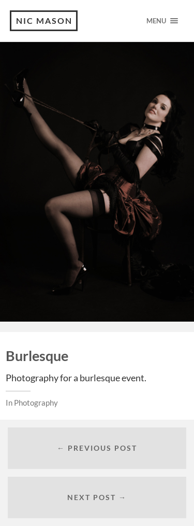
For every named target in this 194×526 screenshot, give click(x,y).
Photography (36, 402)
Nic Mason (44, 20)
